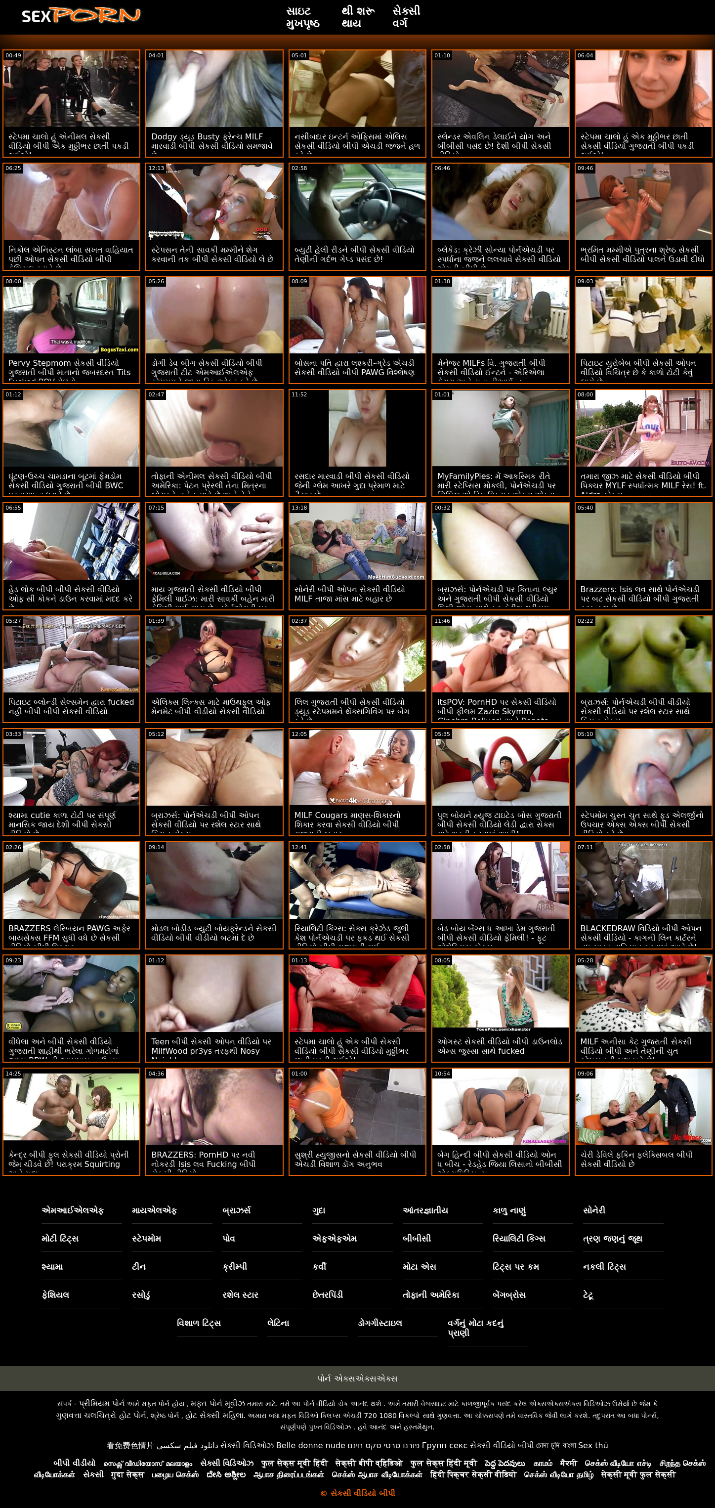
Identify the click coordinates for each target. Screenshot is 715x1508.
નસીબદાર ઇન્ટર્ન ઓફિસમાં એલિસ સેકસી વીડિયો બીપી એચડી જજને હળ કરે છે (357, 146)
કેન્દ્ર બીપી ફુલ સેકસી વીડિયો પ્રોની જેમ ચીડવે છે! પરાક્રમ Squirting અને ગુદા (68, 1164)
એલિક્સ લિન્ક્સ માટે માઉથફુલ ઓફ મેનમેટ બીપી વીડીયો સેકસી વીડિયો (210, 706)
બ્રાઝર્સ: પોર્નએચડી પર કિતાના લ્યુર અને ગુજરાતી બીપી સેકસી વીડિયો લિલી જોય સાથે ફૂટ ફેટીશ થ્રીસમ (497, 599)
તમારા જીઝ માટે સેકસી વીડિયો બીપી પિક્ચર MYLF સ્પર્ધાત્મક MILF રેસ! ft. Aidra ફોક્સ (644, 486)
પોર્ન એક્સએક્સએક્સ (357, 1378)
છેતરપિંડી (327, 1295)
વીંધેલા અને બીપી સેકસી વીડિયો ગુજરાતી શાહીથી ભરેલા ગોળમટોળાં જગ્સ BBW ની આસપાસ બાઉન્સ (63, 1051)
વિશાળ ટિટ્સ (199, 1323)
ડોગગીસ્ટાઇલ (380, 1323)
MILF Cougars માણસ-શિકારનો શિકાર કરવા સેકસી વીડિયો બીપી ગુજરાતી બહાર (347, 825)
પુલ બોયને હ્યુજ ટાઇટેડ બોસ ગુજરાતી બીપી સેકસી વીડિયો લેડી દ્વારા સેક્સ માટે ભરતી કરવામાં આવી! (499, 825)
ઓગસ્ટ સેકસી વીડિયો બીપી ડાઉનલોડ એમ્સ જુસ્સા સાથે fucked (499, 1046)
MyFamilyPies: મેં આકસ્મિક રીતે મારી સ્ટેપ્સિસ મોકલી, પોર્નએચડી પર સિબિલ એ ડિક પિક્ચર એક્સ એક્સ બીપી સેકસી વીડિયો (496, 490)
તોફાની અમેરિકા (431, 1295)
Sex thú (593, 1445)
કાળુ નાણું (509, 1210)
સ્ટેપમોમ (146, 1239)
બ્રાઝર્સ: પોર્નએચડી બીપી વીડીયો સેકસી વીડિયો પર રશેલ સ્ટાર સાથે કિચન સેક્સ (636, 711)
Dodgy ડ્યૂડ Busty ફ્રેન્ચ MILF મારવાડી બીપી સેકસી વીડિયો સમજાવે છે (211, 146)
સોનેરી (594, 1210)
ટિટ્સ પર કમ (516, 1267)
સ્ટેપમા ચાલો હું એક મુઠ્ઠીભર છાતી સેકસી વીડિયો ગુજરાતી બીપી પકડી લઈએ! (637, 146)
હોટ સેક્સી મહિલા (214, 1415)
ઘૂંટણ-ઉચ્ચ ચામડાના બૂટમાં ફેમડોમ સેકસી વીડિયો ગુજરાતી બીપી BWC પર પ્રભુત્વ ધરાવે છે (66, 486)
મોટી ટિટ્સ (60, 1239)
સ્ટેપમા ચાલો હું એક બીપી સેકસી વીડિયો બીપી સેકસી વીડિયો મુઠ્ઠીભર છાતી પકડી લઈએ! (351, 1051)
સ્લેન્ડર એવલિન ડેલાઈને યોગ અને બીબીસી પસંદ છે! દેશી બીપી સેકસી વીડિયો (494, 146)
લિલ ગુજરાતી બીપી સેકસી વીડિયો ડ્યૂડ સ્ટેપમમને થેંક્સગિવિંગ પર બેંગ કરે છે (352, 711)
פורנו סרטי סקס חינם (383, 1445)
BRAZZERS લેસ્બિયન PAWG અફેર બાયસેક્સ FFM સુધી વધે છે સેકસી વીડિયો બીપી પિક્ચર (69, 938)
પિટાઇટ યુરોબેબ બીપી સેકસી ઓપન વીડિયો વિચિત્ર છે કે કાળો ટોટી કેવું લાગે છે (638, 372)
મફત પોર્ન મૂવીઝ (218, 1403)
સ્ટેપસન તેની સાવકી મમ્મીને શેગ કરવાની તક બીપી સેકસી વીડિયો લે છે (212, 254)
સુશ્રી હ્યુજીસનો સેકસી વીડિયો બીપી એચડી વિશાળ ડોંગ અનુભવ (355, 1159)
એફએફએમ (334, 1239)
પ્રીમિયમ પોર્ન (102, 1403)
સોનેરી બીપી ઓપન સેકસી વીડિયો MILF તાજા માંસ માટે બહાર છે (349, 594)
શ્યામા (52, 1267)
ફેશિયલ (55, 1295)
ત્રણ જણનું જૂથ (612, 1239)
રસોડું (141, 1295)
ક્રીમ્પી (234, 1267)
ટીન (139, 1267)
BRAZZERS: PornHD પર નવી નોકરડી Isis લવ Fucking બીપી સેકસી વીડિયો (203, 1164)
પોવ (228, 1239)
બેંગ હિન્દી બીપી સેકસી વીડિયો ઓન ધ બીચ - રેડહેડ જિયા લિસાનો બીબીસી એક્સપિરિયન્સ (499, 1164)
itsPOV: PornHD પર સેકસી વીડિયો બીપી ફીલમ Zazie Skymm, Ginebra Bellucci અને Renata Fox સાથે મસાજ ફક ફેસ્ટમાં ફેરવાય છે (500, 716)
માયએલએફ (154, 1210)
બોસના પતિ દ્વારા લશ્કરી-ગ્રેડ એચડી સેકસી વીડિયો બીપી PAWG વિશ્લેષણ (354, 367)
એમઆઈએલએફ (73, 1210)
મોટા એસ (419, 1267)
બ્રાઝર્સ (236, 1210)
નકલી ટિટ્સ (604, 1267)
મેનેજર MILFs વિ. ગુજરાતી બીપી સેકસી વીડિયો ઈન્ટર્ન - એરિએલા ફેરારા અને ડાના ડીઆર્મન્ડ (491, 372)
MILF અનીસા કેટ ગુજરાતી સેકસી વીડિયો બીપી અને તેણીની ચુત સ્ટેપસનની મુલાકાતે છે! (636, 1051)
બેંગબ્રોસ (509, 1295)
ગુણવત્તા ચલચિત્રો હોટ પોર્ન (101, 1415)
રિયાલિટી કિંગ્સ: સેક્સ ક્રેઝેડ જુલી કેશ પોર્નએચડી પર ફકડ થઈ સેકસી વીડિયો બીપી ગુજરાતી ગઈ (352, 938)
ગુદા (318, 1210)
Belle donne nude (310, 1445)
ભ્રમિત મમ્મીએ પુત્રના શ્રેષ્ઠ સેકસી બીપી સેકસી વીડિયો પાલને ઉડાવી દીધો (643, 254)
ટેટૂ (588, 1295)
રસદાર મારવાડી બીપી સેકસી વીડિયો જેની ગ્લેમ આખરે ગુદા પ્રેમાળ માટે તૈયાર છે (352, 486)
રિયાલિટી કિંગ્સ (519, 1239)
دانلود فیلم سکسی (187, 1445)
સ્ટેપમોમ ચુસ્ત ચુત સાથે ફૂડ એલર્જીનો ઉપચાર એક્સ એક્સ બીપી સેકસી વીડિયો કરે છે (642, 825)
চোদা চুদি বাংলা (556, 1445)
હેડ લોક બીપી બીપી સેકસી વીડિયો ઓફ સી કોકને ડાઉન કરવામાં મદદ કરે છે (70, 599)
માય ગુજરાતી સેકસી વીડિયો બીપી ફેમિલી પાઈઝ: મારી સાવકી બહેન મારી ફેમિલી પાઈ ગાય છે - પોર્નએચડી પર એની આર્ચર (213, 603)
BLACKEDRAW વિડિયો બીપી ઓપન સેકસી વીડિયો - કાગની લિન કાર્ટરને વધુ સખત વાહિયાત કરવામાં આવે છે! (641, 938)
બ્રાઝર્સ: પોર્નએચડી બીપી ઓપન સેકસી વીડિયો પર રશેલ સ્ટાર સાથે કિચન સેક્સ (205, 825)
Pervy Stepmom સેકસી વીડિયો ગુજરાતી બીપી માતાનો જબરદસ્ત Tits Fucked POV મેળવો (69, 372)
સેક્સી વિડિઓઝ (247, 1445)
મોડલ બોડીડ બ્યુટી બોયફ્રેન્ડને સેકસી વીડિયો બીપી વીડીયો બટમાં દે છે (213, 933)
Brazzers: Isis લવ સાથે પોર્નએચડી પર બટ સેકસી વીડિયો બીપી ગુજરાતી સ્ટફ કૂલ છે (640, 599)
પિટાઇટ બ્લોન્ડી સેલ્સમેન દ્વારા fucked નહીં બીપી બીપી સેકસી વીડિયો (71, 706)
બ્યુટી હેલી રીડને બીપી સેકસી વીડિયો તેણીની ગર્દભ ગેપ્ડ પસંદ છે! (354, 254)
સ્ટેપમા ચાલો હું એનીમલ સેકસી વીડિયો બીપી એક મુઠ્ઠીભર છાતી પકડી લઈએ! (68, 146)
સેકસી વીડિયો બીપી (502, 1445)
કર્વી (319, 1267)
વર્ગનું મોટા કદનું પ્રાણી (476, 1328)
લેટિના (278, 1323)
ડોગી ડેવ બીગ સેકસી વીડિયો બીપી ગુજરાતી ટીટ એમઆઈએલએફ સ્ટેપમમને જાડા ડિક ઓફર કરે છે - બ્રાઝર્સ (206, 377)
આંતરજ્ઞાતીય (425, 1210)
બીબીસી (417, 1239)
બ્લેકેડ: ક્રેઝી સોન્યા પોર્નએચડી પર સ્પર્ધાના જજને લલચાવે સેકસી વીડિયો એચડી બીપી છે (498, 259)
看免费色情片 (130, 1445)
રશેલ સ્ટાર (240, 1295)
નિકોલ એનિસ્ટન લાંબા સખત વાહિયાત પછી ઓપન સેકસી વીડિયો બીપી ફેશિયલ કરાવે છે (70, 259)
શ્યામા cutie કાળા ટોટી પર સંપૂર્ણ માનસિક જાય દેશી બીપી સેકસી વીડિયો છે (62, 825)
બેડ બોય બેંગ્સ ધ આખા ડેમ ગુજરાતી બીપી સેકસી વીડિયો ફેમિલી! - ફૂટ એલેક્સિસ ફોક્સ (496, 938)
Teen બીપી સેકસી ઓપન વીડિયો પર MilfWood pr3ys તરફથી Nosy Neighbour (211, 1051)
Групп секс (445, 1445)
